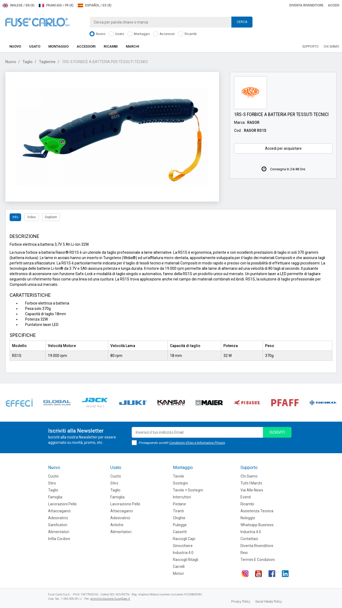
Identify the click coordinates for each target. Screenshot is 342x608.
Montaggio (138, 34)
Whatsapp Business (257, 525)
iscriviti (277, 432)
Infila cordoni (59, 539)
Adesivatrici (58, 518)
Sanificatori (57, 525)
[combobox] (171, 22)
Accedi (333, 5)
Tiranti (178, 511)
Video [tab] (31, 217)
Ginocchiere (183, 546)
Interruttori (182, 497)
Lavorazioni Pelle (62, 504)
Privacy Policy (240, 601)
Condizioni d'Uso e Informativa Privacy (197, 443)
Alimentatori (58, 532)
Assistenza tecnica (256, 511)
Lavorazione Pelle (125, 504)
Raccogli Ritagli (185, 559)
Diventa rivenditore (306, 5)
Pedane (179, 504)
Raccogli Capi (184, 539)
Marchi (132, 46)
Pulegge (180, 525)
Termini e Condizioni (257, 559)
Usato (116, 34)
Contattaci (249, 539)
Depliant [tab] (51, 217)
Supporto (310, 46)
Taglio (27, 62)
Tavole (178, 476)
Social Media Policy (268, 601)
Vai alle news (251, 490)
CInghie (179, 518)
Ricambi (187, 34)
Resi (244, 553)
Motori (178, 573)
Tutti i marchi (251, 483)
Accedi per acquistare (283, 148)
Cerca (242, 22)
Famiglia (55, 497)
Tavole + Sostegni (188, 490)
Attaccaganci (59, 511)
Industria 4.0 (183, 553)
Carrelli (179, 566)
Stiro (52, 483)
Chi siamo (331, 46)
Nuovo (97, 34)
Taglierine (47, 62)
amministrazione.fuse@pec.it (110, 599)
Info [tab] (15, 217)
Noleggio (247, 518)
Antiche (116, 525)
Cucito (53, 476)
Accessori (164, 34)
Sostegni (180, 483)
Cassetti (180, 532)
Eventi (245, 497)
